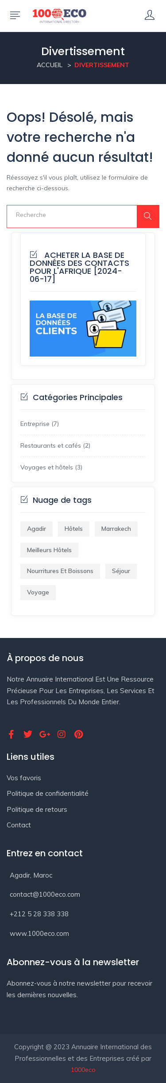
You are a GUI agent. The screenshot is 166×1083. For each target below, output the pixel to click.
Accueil (49, 65)
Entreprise (35, 424)
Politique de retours (37, 809)
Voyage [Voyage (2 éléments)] (38, 592)
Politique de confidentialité (48, 793)
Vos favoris (24, 778)
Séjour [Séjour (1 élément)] (121, 571)
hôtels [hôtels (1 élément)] (74, 529)
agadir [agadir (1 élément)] (36, 529)
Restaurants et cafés (50, 445)
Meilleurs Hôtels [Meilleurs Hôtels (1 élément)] (49, 550)
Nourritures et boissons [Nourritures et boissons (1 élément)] (60, 571)
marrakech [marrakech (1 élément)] (116, 529)
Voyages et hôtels (46, 467)
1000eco (83, 1070)
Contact (19, 825)
